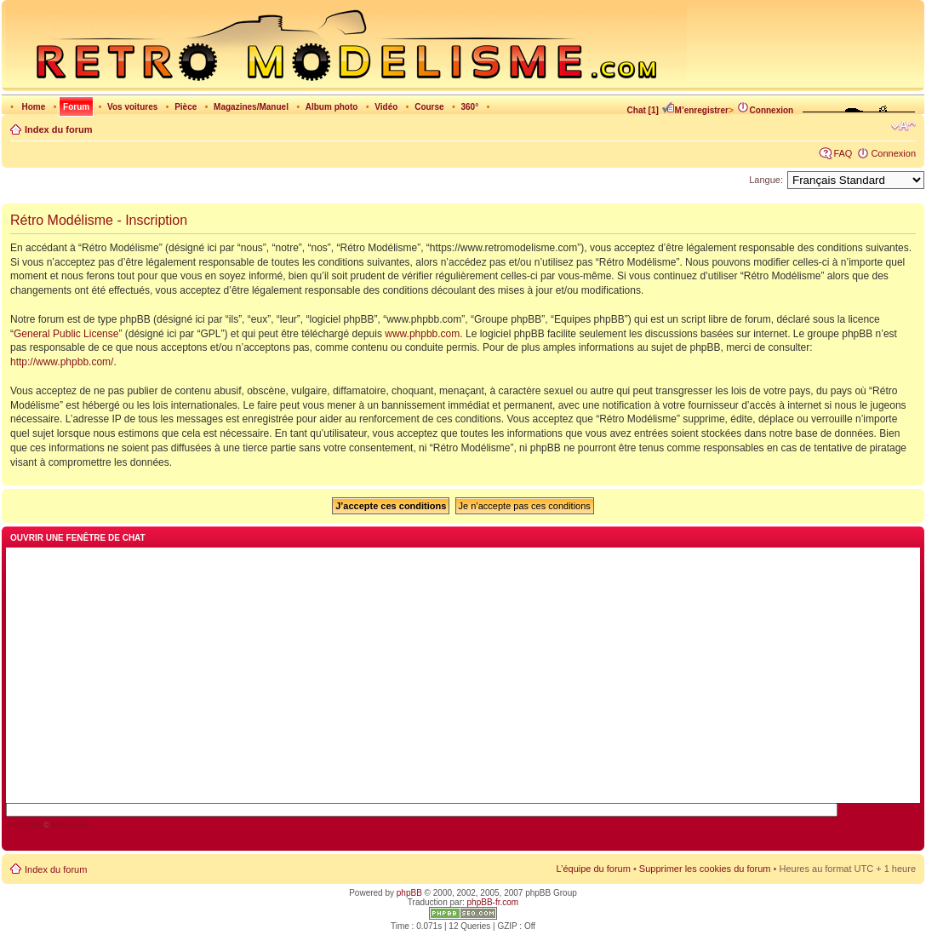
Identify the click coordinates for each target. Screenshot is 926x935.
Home (33, 107)
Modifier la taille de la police (903, 126)
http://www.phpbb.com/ (61, 362)
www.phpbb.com (422, 334)
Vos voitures (132, 107)
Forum (76, 107)
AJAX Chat (24, 825)
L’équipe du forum (593, 868)
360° (469, 107)
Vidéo (385, 107)
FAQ (842, 153)
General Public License (66, 334)
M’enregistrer (695, 110)
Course (428, 107)
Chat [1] (643, 110)
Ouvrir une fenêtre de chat (78, 537)
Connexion (765, 110)
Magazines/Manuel (251, 107)
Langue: (766, 180)
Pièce (185, 107)
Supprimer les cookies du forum (705, 868)
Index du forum (58, 129)
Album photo (332, 107)
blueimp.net (70, 825)
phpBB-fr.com (493, 902)
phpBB (409, 893)
